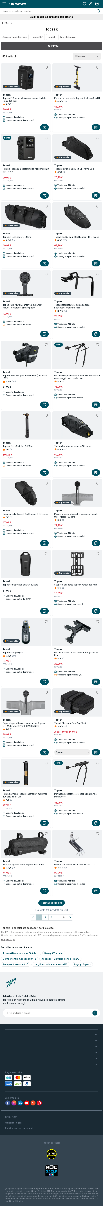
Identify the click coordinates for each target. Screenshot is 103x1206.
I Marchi (8, 23)
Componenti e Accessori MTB (19, 958)
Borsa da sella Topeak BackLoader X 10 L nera (25, 514)
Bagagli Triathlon (53, 953)
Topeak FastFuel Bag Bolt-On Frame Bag (74, 169)
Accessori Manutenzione (14, 37)
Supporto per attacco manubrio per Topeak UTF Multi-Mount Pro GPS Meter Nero (24, 724)
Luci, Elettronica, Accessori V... (51, 964)
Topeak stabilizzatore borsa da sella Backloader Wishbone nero (72, 306)
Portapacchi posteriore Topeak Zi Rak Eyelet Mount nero (75, 795)
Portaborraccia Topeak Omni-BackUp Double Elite (76, 654)
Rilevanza (86, 56)
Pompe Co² (37, 37)
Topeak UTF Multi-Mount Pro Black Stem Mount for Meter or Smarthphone (22, 306)
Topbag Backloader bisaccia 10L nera (72, 446)
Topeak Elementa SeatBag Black (70, 723)
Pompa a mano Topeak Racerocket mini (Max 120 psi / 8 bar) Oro (25, 795)
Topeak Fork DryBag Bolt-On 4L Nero (20, 584)
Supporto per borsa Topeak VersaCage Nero (75, 584)
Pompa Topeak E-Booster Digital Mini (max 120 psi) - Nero (26, 170)
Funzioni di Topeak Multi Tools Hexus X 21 (74, 864)
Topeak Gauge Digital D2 (15, 652)
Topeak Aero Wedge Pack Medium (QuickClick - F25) (25, 377)
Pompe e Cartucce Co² (15, 964)
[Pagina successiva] (70, 917)
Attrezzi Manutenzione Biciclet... (21, 953)
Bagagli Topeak (82, 964)
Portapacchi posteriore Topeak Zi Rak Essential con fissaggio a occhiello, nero (77, 377)
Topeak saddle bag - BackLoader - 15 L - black (76, 237)
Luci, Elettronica (68, 37)
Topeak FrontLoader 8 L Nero (17, 237)
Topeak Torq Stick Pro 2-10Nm (18, 446)
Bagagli (51, 37)
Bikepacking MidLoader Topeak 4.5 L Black (23, 864)
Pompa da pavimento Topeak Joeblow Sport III (77, 98)
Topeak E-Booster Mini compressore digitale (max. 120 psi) (24, 99)
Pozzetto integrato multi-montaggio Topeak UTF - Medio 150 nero (76, 515)
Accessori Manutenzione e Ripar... (60, 958)
